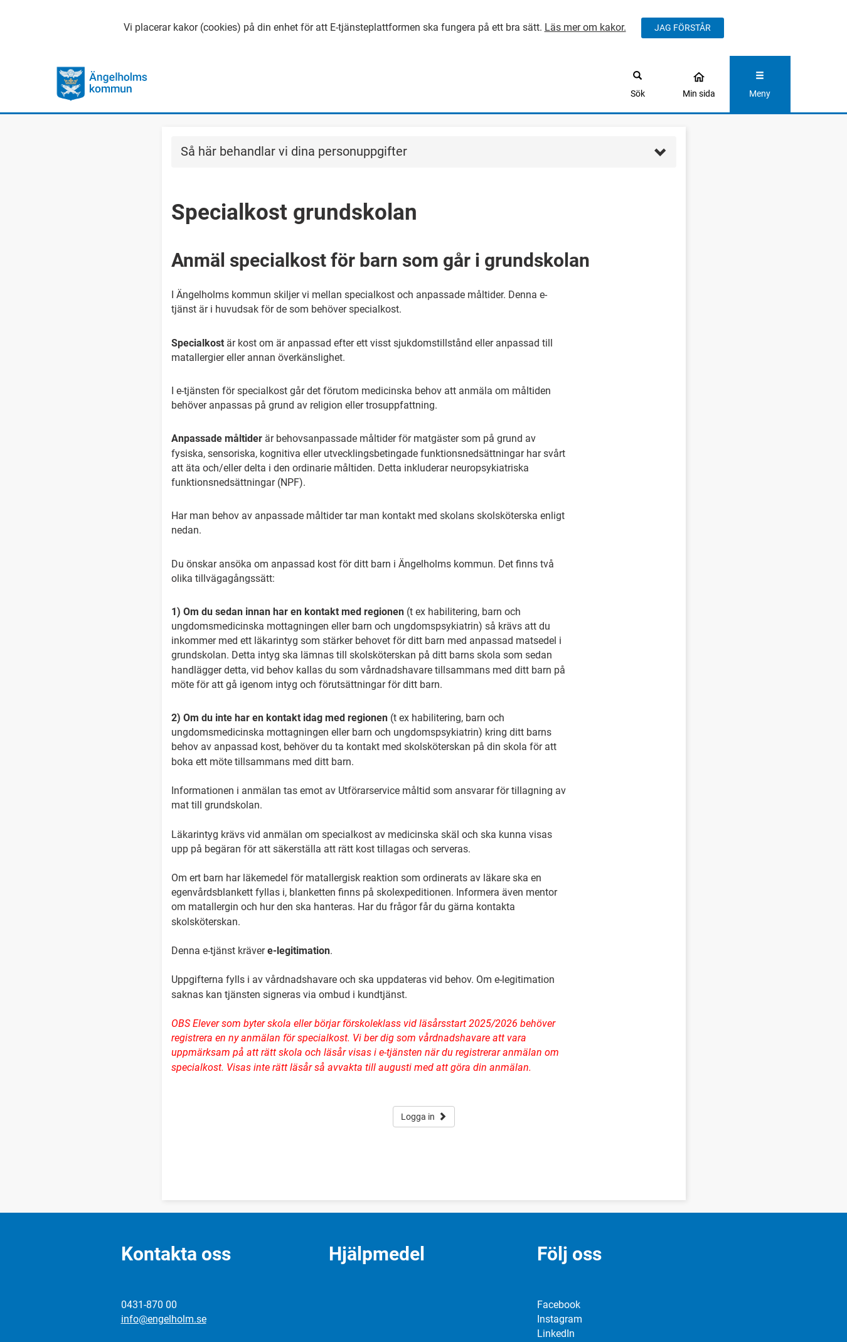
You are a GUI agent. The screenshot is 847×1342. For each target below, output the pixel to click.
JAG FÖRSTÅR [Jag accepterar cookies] (682, 28)
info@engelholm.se (163, 1319)
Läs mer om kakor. (585, 27)
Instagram (559, 1319)
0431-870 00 (149, 1305)
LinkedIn (556, 1333)
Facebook (558, 1305)
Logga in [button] (424, 1117)
